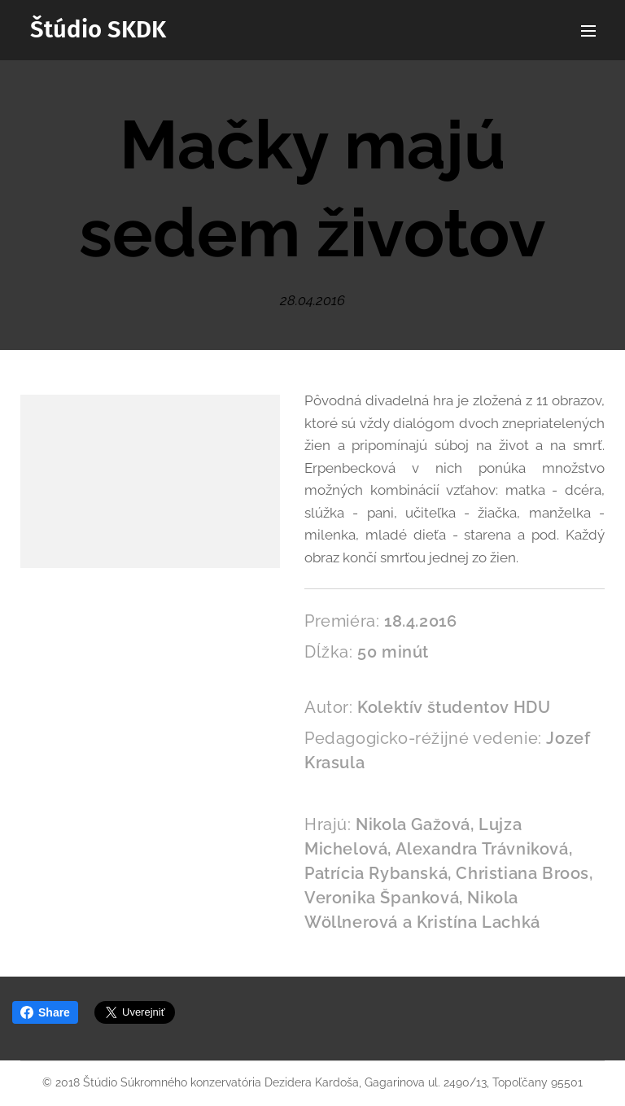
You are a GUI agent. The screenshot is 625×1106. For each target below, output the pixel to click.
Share (45, 1012)
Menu (588, 31)
